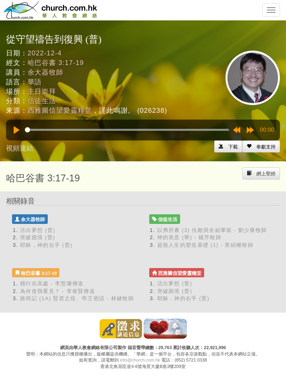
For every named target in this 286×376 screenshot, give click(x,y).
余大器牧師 (45, 72)
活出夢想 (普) (37, 230)
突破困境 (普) (37, 237)
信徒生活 (42, 101)
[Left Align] (261, 146)
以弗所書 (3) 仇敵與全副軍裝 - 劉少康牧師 (212, 230)
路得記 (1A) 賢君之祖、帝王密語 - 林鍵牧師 (77, 298)
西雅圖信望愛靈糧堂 (60, 110)
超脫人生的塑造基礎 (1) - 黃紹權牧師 (205, 245)
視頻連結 (19, 148)
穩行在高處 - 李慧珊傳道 (51, 283)
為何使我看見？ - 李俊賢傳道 (57, 291)
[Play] (16, 130)
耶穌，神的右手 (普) (46, 245)
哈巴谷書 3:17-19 (56, 63)
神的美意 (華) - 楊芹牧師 (189, 237)
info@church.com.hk (140, 360)
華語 (35, 82)
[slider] (127, 130)
